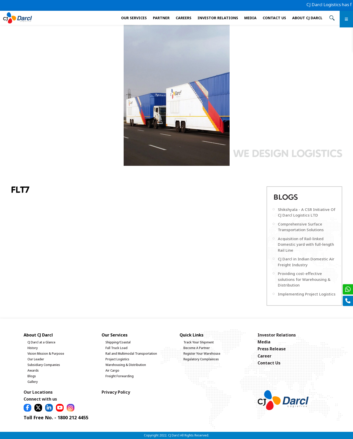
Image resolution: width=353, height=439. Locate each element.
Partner (161, 17)
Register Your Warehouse (201, 353)
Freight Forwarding (119, 376)
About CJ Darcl (307, 17)
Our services (134, 17)
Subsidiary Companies (43, 365)
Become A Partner (196, 348)
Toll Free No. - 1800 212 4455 (56, 417)
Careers (183, 17)
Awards (33, 370)
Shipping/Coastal (118, 342)
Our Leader (35, 359)
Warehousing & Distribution (125, 365)
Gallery (32, 382)
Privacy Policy (116, 392)
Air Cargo (112, 370)
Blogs (31, 376)
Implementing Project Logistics (307, 294)
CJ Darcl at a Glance (41, 342)
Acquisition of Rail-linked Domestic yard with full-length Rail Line (306, 244)
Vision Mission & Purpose (45, 353)
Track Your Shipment (198, 342)
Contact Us (274, 17)
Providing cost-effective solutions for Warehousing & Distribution (304, 279)
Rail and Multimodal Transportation (131, 353)
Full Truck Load (116, 348)
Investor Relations (218, 17)
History (32, 348)
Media (250, 17)
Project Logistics (117, 359)
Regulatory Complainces (201, 359)
